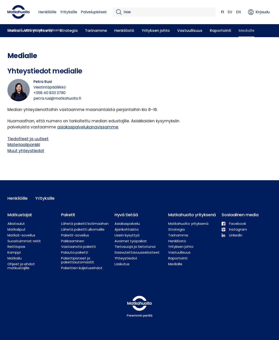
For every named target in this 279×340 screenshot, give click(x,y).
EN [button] (238, 12)
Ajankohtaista (126, 229)
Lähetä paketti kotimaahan (84, 223)
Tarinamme (96, 30)
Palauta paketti (74, 252)
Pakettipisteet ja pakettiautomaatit (77, 260)
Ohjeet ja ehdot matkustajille (21, 266)
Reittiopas (16, 246)
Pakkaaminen (72, 241)
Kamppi (14, 252)
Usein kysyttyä (127, 235)
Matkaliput (16, 229)
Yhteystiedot (126, 258)
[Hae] (168, 12)
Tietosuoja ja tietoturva (135, 246)
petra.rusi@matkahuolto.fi (57, 98)
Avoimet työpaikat (131, 241)
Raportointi (220, 30)
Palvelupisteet (94, 12)
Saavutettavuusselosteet (137, 252)
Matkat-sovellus (21, 235)
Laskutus (122, 264)
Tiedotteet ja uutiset (28, 139)
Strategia (69, 30)
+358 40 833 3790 (49, 92)
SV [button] (230, 12)
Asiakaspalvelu (127, 223)
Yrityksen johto (156, 30)
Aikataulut (16, 223)
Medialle (246, 30)
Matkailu (14, 258)
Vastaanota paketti (78, 246)
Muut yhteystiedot (25, 151)
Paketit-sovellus (75, 235)
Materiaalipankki (23, 144)
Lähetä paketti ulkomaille (83, 229)
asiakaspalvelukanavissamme (87, 127)
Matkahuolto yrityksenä (43, 30)
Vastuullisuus (189, 30)
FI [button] (222, 12)
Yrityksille (68, 12)
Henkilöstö (124, 30)
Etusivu (13, 30)
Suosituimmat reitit (24, 241)
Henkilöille (47, 12)
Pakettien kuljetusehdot (81, 267)
